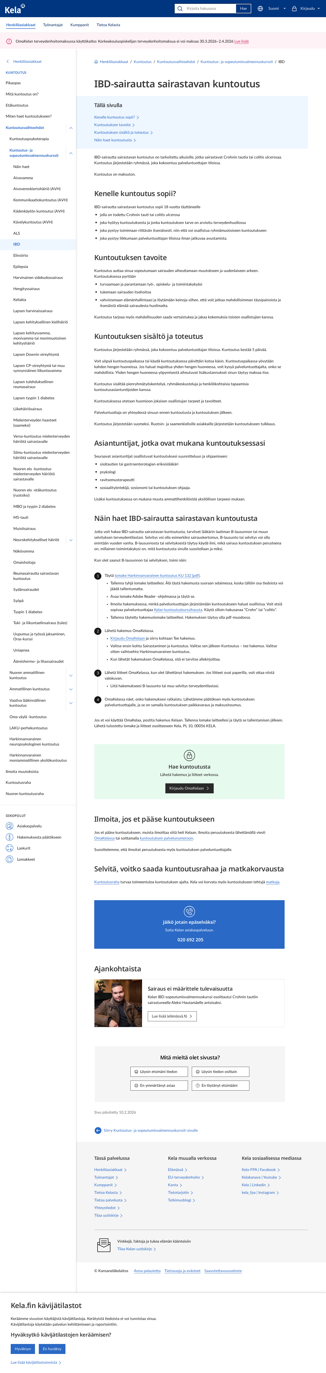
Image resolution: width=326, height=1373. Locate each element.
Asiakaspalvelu (24, 826)
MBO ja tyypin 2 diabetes (34, 507)
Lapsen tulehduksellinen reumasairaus (33, 384)
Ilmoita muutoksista (22, 772)
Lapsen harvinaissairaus (33, 311)
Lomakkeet (20, 859)
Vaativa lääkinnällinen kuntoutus (28, 703)
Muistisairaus (24, 529)
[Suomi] (271, 8)
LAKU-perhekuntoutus (29, 728)
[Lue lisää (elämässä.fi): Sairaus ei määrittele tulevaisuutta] (172, 1016)
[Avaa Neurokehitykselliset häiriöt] (71, 540)
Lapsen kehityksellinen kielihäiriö (40, 322)
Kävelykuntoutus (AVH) (33, 222)
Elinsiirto (20, 255)
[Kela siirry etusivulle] (15, 8)
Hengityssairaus (26, 289)
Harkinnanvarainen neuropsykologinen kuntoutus (34, 741)
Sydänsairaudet (26, 590)
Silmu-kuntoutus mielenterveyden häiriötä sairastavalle (41, 455)
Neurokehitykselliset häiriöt (36, 540)
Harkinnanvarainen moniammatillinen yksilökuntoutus (38, 757)
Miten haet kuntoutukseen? (29, 116)
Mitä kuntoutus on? (22, 94)
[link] (20, 25)
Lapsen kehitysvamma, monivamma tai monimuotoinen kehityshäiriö (39, 338)
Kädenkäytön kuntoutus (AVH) (38, 211)
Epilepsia (20, 267)
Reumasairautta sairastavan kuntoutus (36, 576)
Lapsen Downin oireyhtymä (36, 354)
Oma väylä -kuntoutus (28, 717)
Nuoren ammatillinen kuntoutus (27, 675)
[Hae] (205, 8)
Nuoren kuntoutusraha (25, 794)
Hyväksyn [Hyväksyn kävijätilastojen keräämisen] (23, 1349)
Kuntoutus (16, 72)
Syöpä (18, 601)
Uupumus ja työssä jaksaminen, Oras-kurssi (39, 636)
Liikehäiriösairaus (27, 409)
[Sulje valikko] (71, 128)
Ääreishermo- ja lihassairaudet (38, 661)
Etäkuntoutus (17, 105)
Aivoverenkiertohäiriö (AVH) (36, 189)
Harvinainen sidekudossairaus (38, 278)
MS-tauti (20, 517)
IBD (16, 244)
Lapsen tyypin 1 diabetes (33, 398)
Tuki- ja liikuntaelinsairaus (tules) (40, 623)
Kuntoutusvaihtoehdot (25, 128)
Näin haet (21, 167)
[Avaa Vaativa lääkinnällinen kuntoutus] (71, 703)
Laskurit (18, 848)
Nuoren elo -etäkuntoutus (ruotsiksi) (35, 492)
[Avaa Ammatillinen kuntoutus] (71, 689)
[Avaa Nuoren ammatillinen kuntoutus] (71, 675)
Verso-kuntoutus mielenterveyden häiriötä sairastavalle (41, 439)
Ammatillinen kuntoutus (30, 689)
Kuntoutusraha (18, 783)
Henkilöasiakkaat (24, 61)
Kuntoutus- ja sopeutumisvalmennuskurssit (34, 153)
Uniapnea (21, 650)
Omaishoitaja (24, 562)
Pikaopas (13, 83)
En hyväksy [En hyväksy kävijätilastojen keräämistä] (52, 1349)
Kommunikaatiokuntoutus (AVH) (40, 200)
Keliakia (19, 300)
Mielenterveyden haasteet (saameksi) (35, 422)
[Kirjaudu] (305, 8)
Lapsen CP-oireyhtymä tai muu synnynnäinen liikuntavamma (39, 368)
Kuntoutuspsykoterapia (29, 139)
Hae (243, 8)
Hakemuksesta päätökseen (33, 837)
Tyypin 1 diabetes (27, 612)
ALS (16, 233)
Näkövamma (23, 551)
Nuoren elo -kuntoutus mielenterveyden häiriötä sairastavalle (34, 474)
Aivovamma (23, 178)
